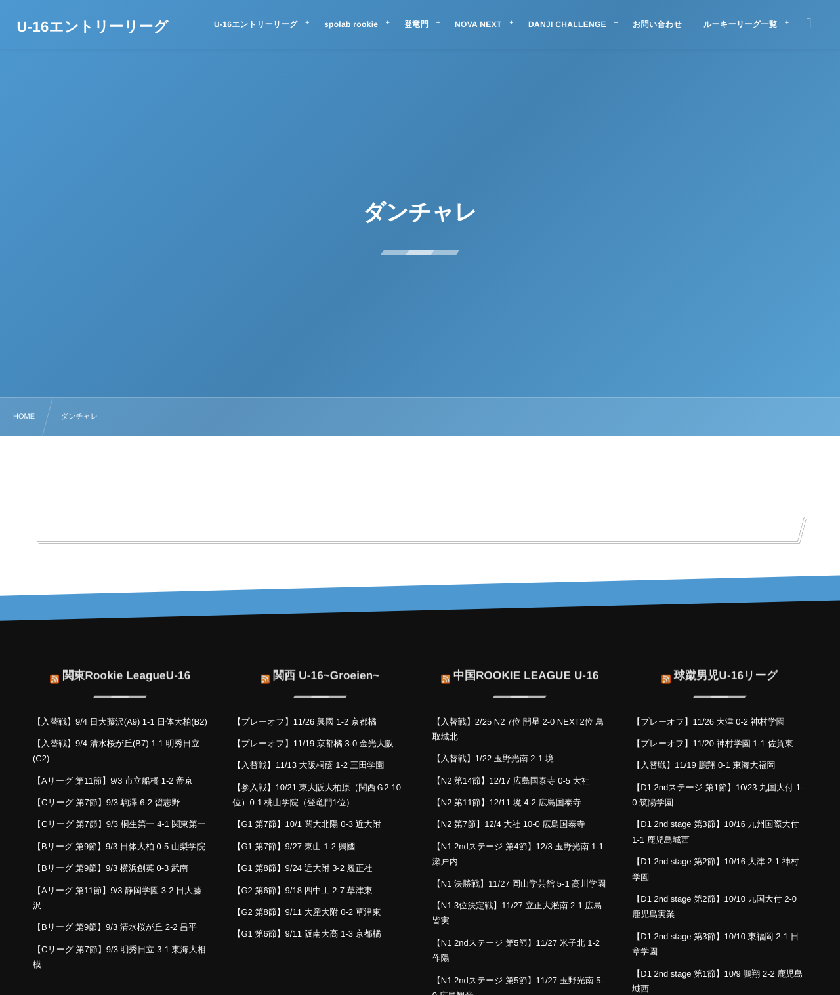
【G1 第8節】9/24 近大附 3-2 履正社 (302, 868)
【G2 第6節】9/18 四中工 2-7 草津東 (302, 890)
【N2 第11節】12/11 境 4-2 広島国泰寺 (506, 802)
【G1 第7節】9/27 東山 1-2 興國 (293, 846)
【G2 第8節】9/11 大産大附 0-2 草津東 (306, 912)
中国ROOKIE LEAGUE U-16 (526, 666)
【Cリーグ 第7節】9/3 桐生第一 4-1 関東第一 (119, 824)
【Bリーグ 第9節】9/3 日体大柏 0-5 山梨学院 (119, 846)
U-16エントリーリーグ (93, 27)
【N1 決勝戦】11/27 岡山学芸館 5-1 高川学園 (519, 884)
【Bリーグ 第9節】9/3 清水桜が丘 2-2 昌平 (115, 927)
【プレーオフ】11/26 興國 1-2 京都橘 (304, 722)
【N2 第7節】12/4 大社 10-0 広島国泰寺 (508, 824)
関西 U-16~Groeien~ (326, 666)
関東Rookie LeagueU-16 (126, 666)
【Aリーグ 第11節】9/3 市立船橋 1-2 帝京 (113, 781)
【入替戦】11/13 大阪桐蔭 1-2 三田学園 (308, 765)
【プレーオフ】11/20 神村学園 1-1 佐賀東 (712, 743)
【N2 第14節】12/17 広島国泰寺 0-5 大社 (511, 781)
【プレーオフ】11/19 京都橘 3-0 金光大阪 (312, 743)
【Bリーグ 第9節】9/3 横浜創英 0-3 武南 (110, 868)
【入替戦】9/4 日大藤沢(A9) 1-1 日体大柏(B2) (120, 722)
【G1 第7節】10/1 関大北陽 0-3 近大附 (306, 824)
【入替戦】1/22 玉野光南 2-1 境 (493, 758)
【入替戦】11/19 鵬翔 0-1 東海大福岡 (703, 765)
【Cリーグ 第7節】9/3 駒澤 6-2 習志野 (106, 802)
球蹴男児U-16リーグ (726, 666)
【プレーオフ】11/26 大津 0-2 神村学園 (708, 722)
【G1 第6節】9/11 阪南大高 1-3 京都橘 (306, 934)
